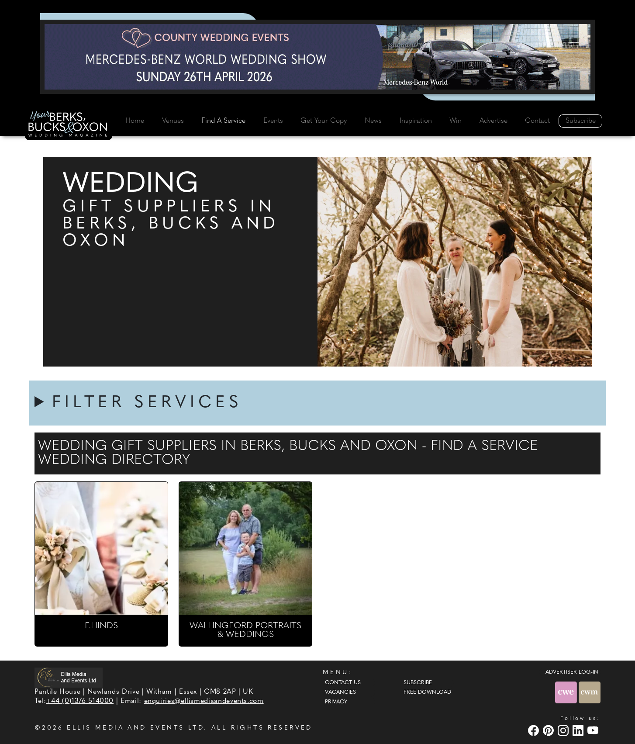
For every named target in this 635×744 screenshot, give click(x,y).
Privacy (336, 702)
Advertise (493, 121)
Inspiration (416, 121)
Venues (173, 121)
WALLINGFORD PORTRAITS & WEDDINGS (245, 630)
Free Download (427, 692)
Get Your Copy (323, 121)
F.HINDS (101, 626)
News (373, 121)
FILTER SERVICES (147, 403)
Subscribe (581, 121)
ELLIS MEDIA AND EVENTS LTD (135, 728)
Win (455, 121)
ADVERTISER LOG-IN (571, 672)
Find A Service (223, 121)
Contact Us (343, 682)
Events (273, 121)
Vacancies (340, 692)
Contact (537, 121)
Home (134, 121)
